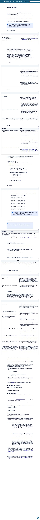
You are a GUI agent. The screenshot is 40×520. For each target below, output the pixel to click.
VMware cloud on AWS (34, 38)
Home (10, 1)
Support (13, 1)
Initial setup (12, 382)
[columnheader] (10, 34)
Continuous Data (6, 1)
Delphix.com (20, 1)
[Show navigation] (38, 518)
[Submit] (29, 1)
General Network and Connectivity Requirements (29, 149)
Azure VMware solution (24, 39)
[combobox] (34, 1)
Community (17, 1)
